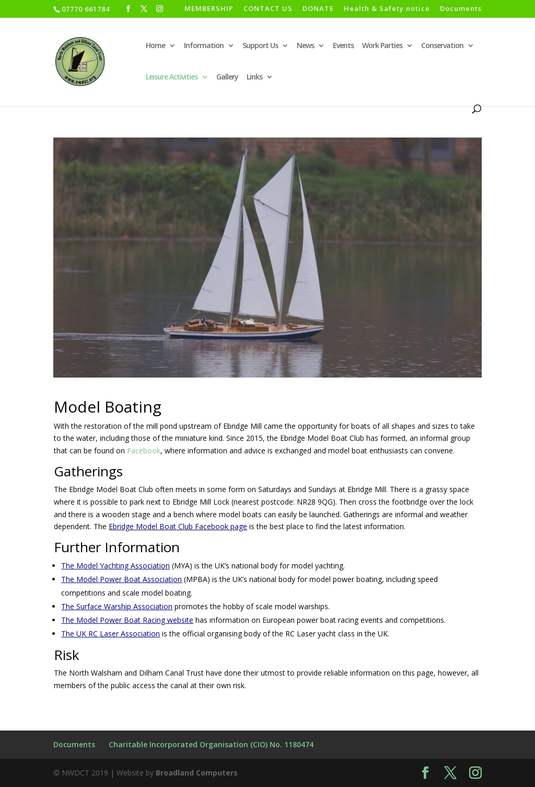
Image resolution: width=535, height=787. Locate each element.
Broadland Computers (197, 773)
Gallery (227, 77)
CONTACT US (268, 9)
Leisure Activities (171, 77)
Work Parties (382, 46)
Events (343, 46)
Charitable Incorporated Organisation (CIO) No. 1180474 (211, 744)
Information (204, 46)
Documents (461, 9)
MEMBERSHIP (209, 9)
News (305, 46)
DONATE (318, 9)
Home (155, 46)
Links (254, 77)
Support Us (260, 46)
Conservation (442, 46)
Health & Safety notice (387, 9)
